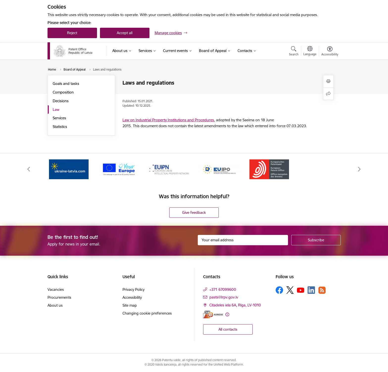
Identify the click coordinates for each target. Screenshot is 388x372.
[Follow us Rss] (322, 290)
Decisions (61, 101)
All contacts (227, 329)
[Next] (359, 169)
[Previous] (29, 169)
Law (56, 109)
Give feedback (194, 212)
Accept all (124, 32)
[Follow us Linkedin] (311, 290)
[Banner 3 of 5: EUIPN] (169, 169)
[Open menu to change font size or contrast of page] (330, 52)
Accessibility (132, 297)
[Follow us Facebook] (279, 290)
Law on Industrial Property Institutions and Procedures (168, 120)
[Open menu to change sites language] (310, 51)
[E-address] (213, 314)
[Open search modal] (294, 52)
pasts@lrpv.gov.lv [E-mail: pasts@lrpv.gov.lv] (223, 297)
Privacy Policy (133, 289)
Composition (63, 92)
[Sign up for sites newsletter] (316, 240)
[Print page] (328, 81)
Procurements (59, 297)
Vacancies (56, 289)
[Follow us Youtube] (300, 290)
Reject (72, 32)
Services (59, 118)
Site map (129, 305)
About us (55, 305)
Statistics (60, 126)
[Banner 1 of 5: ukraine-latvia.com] (69, 169)
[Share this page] (328, 94)
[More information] (227, 314)
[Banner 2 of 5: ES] (119, 169)
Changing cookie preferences (147, 313)
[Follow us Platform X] (290, 290)
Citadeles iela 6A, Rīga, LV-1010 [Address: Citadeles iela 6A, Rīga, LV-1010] (235, 305)
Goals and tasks (66, 83)
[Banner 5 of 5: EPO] (269, 169)
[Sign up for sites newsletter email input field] (243, 240)
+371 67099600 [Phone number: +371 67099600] (222, 289)
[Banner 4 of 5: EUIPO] (219, 169)
